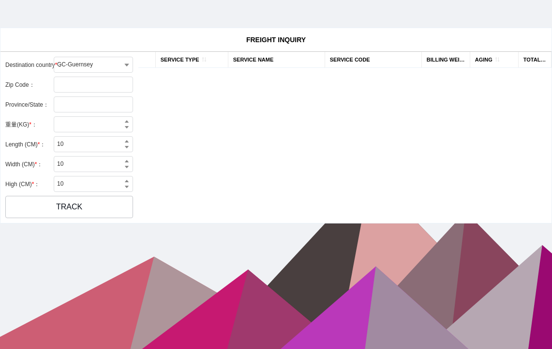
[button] (69, 207)
